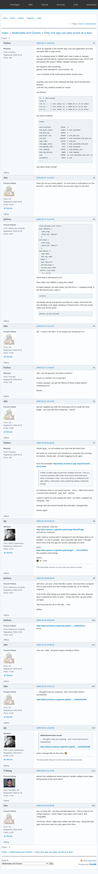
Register (30, 18)
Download (92, 5)
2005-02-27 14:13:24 (45, 401)
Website (9, 208)
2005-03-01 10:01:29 (45, 686)
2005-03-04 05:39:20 (45, 805)
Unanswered (90, 24)
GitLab (44, 5)
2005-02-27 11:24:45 (45, 219)
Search (21, 18)
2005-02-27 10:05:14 (45, 43)
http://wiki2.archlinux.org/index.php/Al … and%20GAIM (61, 699)
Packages (15, 5)
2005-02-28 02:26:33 (45, 443)
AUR (76, 5)
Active (81, 24)
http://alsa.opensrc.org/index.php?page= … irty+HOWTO (62, 550)
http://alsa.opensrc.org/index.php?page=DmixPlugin (60, 529)
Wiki (31, 5)
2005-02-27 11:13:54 (45, 178)
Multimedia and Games (26, 32)
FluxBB (92, 864)
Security (61, 5)
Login (39, 18)
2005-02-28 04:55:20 (45, 521)
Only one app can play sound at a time (68, 32)
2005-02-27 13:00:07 (45, 368)
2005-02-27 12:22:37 (45, 326)
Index (5, 18)
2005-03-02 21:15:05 (45, 771)
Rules (12, 18)
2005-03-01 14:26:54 (45, 728)
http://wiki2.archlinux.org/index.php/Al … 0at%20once (60, 626)
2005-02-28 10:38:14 (45, 645)
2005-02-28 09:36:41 (45, 578)
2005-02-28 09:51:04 (45, 620)
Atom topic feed (89, 861)
